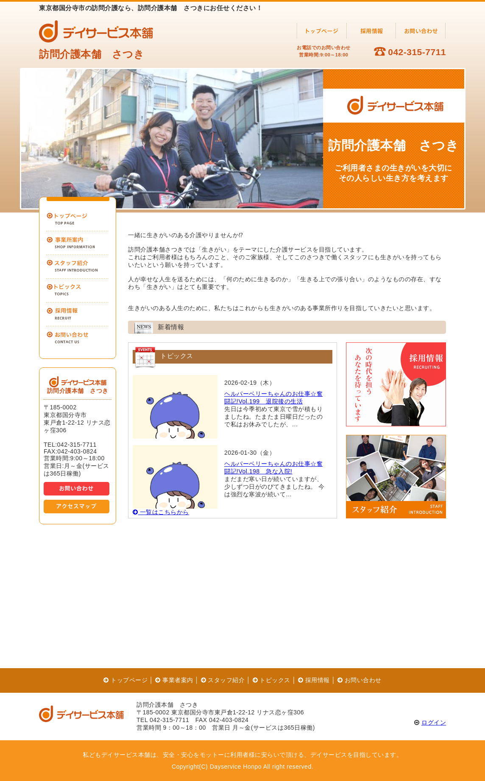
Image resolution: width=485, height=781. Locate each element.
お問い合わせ (359, 680)
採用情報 (314, 680)
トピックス (271, 680)
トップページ (125, 680)
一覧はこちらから (161, 512)
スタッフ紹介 (223, 680)
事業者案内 (174, 680)
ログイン (433, 722)
